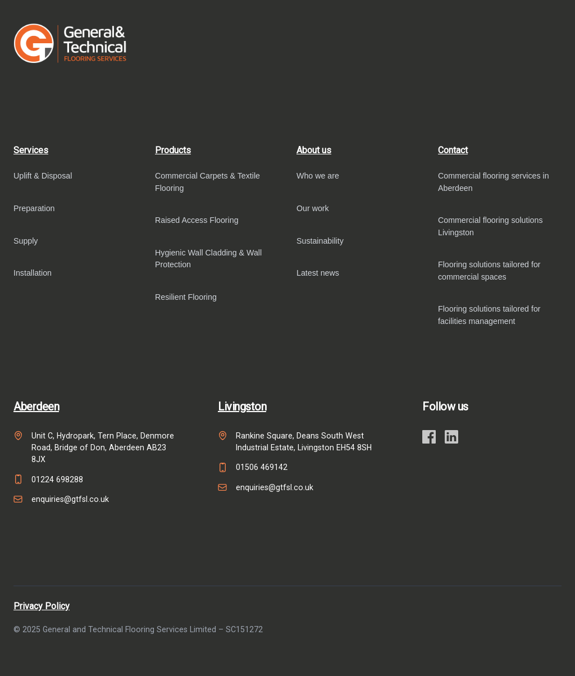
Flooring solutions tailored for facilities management (489, 314)
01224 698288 (57, 479)
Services (30, 150)
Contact (453, 150)
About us (313, 150)
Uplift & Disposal (42, 175)
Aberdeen (36, 406)
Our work (312, 208)
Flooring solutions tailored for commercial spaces (489, 270)
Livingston (242, 406)
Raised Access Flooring (197, 220)
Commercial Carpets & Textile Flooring (207, 181)
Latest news (317, 272)
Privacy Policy (41, 606)
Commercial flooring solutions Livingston (490, 226)
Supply (25, 240)
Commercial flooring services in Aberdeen (493, 181)
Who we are (317, 175)
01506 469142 (262, 467)
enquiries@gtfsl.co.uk (70, 499)
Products (173, 150)
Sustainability (320, 240)
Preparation (34, 208)
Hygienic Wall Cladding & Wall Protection (208, 258)
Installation (32, 272)
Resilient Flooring (186, 297)
